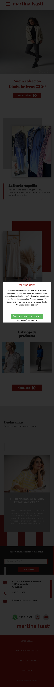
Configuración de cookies (27, 307)
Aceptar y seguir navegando (27, 303)
